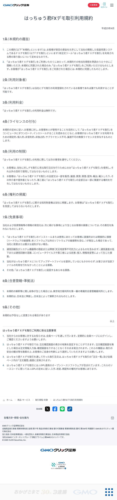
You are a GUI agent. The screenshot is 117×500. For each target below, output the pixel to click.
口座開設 (94, 5)
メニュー (112, 5)
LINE (62, 409)
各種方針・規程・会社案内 (16, 417)
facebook (54, 409)
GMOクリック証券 (16, 5)
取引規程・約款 (41, 400)
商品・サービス (23, 400)
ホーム (9, 400)
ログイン (104, 5)
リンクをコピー (69, 409)
